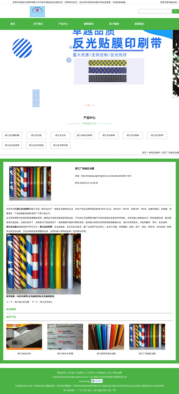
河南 (104, 390)
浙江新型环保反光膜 (106, 353)
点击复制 (94, 377)
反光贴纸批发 (48, 296)
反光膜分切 (57, 2)
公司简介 (71, 373)
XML (110, 373)
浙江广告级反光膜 (170, 152)
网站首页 (61, 373)
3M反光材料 (154, 152)
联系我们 (139, 24)
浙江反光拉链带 (12, 145)
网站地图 (117, 373)
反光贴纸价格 (34, 296)
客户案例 (114, 24)
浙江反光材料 (108, 135)
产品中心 (63, 24)
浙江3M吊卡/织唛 (65, 353)
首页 (12, 24)
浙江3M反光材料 (84, 135)
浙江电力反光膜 (22, 302)
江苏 (85, 390)
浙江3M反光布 (24, 353)
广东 (80, 390)
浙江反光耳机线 (36, 145)
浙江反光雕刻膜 (12, 135)
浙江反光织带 (157, 135)
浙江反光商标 (133, 135)
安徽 (99, 390)
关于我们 (38, 24)
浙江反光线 (36, 135)
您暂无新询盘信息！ (169, 2)
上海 (94, 390)
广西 (113, 390)
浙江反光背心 (46, 302)
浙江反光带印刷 (60, 145)
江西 (109, 390)
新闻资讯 (89, 24)
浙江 (90, 390)
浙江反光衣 (60, 135)
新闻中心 (81, 373)
